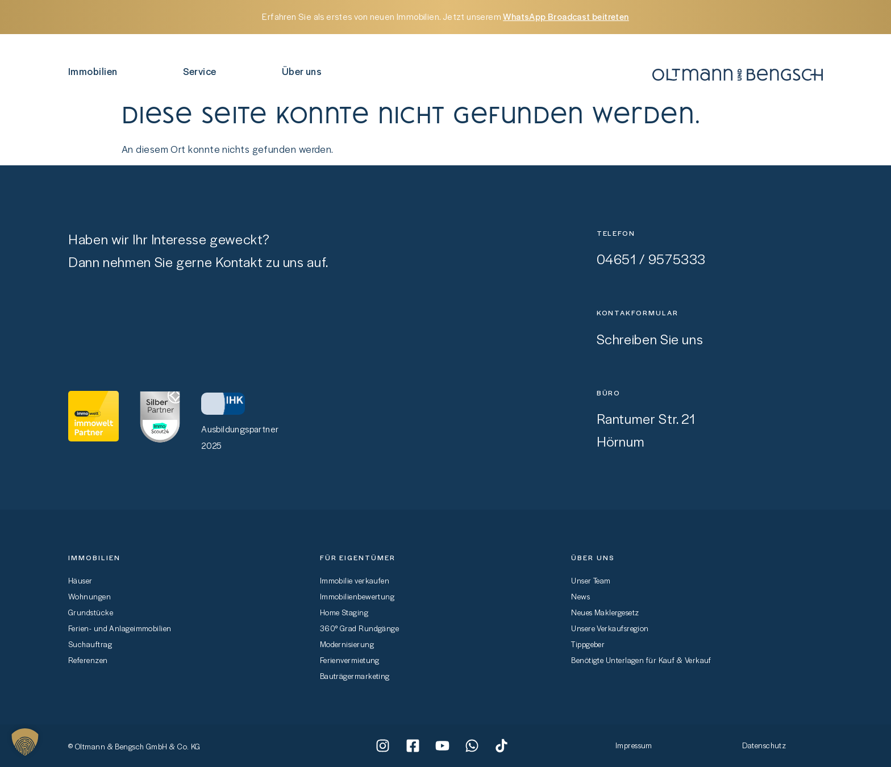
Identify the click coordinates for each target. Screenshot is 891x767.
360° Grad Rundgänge (359, 628)
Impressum (633, 745)
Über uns (305, 71)
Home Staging (344, 612)
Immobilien (95, 71)
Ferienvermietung (350, 660)
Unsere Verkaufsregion (609, 628)
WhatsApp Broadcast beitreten (565, 16)
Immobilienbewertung (357, 596)
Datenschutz (764, 745)
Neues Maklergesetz (605, 612)
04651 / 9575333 (651, 259)
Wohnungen (89, 596)
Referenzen (88, 660)
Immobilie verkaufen (355, 580)
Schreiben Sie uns (650, 339)
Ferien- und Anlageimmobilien (120, 628)
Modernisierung (347, 644)
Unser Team (591, 580)
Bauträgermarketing (355, 675)
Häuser (80, 580)
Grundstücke (90, 612)
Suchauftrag (90, 644)
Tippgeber (588, 644)
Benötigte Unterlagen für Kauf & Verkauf (641, 660)
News (580, 596)
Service (202, 71)
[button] (25, 742)
